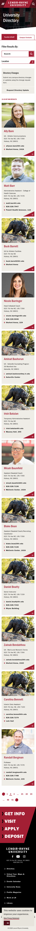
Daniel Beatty (11, 587)
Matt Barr (9, 185)
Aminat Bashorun (14, 359)
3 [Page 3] (14, 794)
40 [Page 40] (8, 800)
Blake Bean (10, 526)
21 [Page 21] (22, 794)
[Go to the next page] (16, 799)
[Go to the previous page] (3, 794)
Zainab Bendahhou (14, 645)
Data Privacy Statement (11, 918)
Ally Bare (9, 131)
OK (8, 923)
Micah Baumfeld (13, 468)
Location (18, 62)
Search (7, 54)
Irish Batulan (11, 413)
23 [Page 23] (31, 794)
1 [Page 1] (7, 794)
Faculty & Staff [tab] (9, 37)
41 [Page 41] (12, 800)
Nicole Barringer (13, 301)
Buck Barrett (11, 246)
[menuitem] (18, 813)
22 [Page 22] (27, 794)
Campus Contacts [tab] (26, 37)
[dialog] (18, 917)
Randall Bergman (14, 757)
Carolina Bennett (13, 699)
